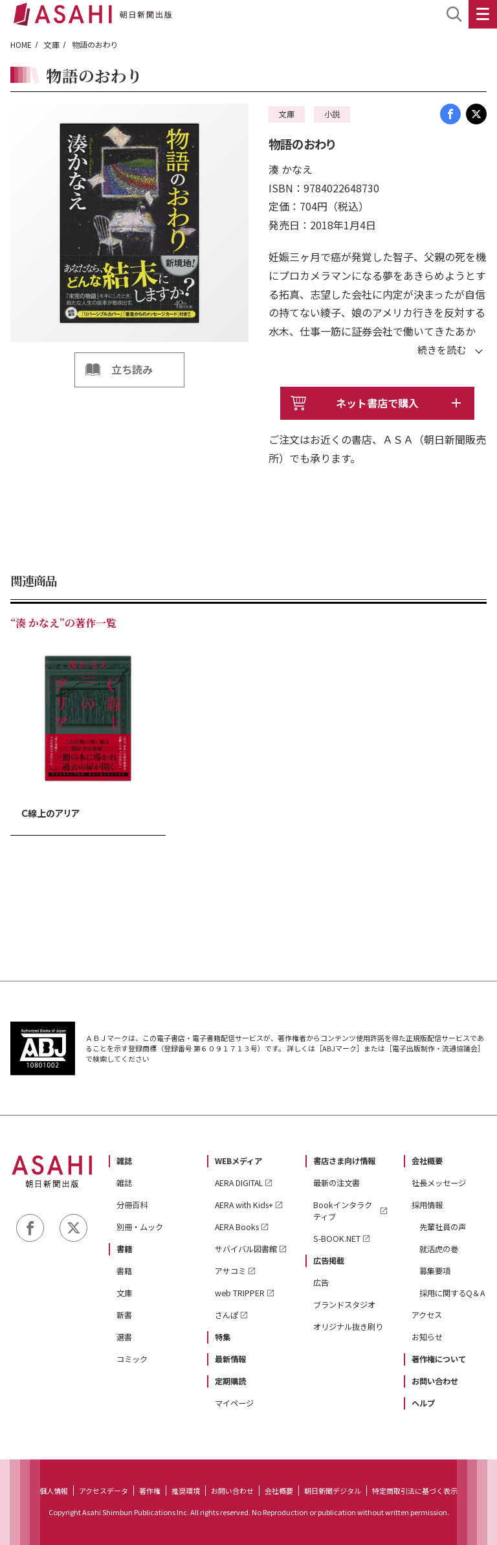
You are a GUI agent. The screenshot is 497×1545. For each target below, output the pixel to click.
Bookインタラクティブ (342, 1210)
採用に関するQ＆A (452, 1293)
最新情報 (230, 1359)
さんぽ (226, 1315)
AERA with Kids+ (244, 1205)
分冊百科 (132, 1205)
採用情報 (427, 1205)
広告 (321, 1282)
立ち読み (132, 369)
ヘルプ (423, 1403)
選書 (124, 1337)
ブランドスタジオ (344, 1304)
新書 (124, 1315)
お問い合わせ (435, 1381)
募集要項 (434, 1271)
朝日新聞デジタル (332, 1490)
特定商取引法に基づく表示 (415, 1490)
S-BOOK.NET (336, 1238)
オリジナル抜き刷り (348, 1327)
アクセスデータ (103, 1490)
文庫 (52, 44)
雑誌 (124, 1161)
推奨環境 (185, 1490)
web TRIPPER (240, 1293)
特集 (222, 1337)
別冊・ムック (139, 1227)
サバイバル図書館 (246, 1249)
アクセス (427, 1315)
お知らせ (427, 1337)
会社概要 (427, 1161)
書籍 (124, 1249)
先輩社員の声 (442, 1227)
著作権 (149, 1490)
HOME (21, 44)
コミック (132, 1359)
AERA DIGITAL (239, 1183)
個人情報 (53, 1490)
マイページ (234, 1403)
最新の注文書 (336, 1183)
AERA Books (237, 1227)
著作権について (439, 1359)
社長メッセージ (439, 1183)
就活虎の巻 (438, 1249)
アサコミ (230, 1271)
